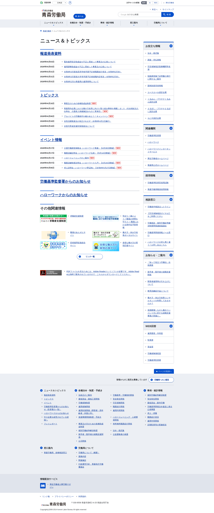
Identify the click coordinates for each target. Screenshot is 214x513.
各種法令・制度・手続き (90, 390)
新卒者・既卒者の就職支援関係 (159, 273)
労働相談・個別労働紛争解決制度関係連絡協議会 (159, 224)
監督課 (150, 340)
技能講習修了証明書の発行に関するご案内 (159, 77)
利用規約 (82, 496)
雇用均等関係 (118, 410)
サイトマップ (168, 9)
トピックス (49, 95)
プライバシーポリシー (64, 496)
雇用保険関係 (84, 406)
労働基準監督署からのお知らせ (65, 181)
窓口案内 (48, 448)
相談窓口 (159, 199)
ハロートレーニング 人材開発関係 (125, 418)
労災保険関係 (118, 403)
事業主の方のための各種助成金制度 (90, 425)
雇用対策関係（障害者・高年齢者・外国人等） (90, 411)
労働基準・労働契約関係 (123, 395)
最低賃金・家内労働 (156, 403)
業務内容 (82, 456)
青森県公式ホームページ (158, 165)
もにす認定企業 (154, 118)
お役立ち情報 (159, 46)
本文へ (155, 9)
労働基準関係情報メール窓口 (159, 233)
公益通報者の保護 (120, 434)
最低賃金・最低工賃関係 (88, 399)
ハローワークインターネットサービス (159, 150)
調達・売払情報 (154, 60)
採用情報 (159, 175)
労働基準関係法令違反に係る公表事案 (159, 408)
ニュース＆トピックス (55, 390)
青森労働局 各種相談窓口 (55, 452)
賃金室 (150, 347)
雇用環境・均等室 (155, 333)
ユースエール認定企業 (157, 92)
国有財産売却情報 (155, 86)
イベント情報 (51, 139)
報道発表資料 (50, 54)
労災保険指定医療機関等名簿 (159, 67)
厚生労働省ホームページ (158, 159)
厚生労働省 (170, 3)
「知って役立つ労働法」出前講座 (159, 263)
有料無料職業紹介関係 (122, 424)
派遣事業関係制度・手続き (89, 417)
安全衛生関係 (118, 399)
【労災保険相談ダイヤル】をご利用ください (159, 214)
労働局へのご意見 (161, 380)
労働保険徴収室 (154, 353)
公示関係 (82, 441)
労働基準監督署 (154, 136)
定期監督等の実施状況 (157, 425)
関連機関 (159, 128)
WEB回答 (159, 326)
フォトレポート (50, 424)
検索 (169, 14)
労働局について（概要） (88, 452)
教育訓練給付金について (158, 291)
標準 (143, 3)
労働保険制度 (84, 403)
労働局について (86, 448)
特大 (155, 3)
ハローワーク (153, 142)
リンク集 (46, 496)
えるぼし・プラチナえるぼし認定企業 (159, 110)
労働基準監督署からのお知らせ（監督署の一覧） (56, 408)
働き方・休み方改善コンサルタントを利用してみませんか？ (159, 301)
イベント (48, 403)
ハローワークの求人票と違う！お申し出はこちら (159, 243)
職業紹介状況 (153, 417)
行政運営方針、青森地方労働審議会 (90, 465)
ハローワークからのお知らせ (64, 194)
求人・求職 (152, 413)
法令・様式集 (153, 53)
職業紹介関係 (118, 406)
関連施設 (82, 460)
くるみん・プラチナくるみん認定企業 (159, 100)
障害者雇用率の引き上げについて (159, 283)
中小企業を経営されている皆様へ (56, 418)
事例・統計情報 (155, 390)
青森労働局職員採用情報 (158, 189)
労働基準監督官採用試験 (158, 183)
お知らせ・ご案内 (159, 255)
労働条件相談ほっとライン (159, 207)
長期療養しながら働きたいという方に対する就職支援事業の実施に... (159, 313)
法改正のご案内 (85, 395)
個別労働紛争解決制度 (88, 430)
